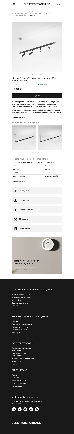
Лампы (15, 306)
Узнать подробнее (25, 270)
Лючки (15, 364)
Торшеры (16, 333)
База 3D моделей (19, 381)
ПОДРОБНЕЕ (34, 397)
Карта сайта (17, 386)
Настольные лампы (20, 330)
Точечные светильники (21, 297)
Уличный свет (17, 300)
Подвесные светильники (22, 324)
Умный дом (16, 361)
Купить (37, 96)
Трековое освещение (21, 294)
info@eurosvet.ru (18, 406)
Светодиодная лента (20, 303)
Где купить (16, 375)
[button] (32, 74)
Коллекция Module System (26, 122)
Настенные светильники (22, 327)
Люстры (15, 321)
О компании (17, 378)
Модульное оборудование (23, 358)
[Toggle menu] (14, 4)
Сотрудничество (19, 383)
